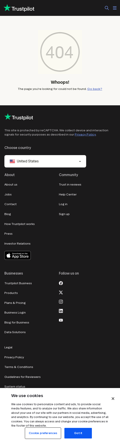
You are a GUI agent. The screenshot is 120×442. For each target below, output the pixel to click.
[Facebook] (61, 283)
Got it (78, 433)
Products (11, 293)
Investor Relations (17, 243)
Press (8, 234)
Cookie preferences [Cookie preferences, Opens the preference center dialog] (43, 433)
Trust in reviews (70, 184)
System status (14, 386)
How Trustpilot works (19, 224)
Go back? (94, 89)
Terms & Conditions (18, 367)
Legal (8, 347)
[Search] (106, 8)
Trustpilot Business (18, 283)
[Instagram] (61, 301)
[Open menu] (114, 8)
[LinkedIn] (61, 311)
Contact (10, 204)
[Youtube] (61, 320)
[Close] (113, 398)
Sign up (64, 214)
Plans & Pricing (15, 303)
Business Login (15, 312)
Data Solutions (15, 332)
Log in (63, 204)
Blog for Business (16, 322)
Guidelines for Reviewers (22, 377)
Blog (7, 214)
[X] (61, 292)
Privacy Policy (85, 134)
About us (10, 184)
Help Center (68, 194)
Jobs (8, 194)
